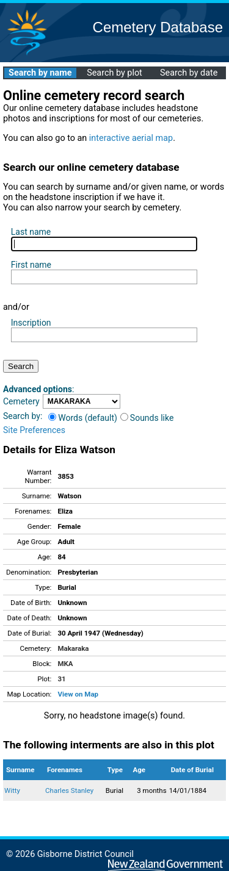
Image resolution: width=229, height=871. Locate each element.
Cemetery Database (158, 27)
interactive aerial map (131, 138)
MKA (65, 663)
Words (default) (82, 418)
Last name (31, 232)
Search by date (188, 73)
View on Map (77, 694)
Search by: (22, 416)
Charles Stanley (69, 790)
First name (31, 265)
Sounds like (147, 418)
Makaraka (73, 648)
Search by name (40, 73)
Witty (12, 790)
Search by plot (114, 73)
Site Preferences (34, 430)
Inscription (31, 323)
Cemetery (21, 401)
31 (61, 679)
